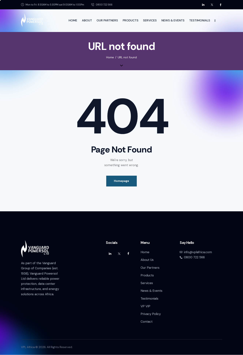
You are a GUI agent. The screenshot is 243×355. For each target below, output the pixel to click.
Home (110, 57)
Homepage (121, 181)
